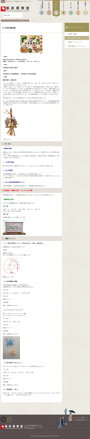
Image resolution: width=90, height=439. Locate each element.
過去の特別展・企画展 (23, 20)
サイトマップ (28, 1)
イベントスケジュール (11, 20)
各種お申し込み (19, 1)
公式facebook (9, 419)
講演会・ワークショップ (75, 42)
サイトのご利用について (82, 417)
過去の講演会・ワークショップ (76, 46)
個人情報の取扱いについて (82, 420)
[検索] (11, 15)
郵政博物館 (15, 8)
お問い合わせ (10, 1)
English (3, 1)
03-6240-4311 (31, 428)
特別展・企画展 (72, 34)
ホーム (2, 20)
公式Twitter (3, 419)
